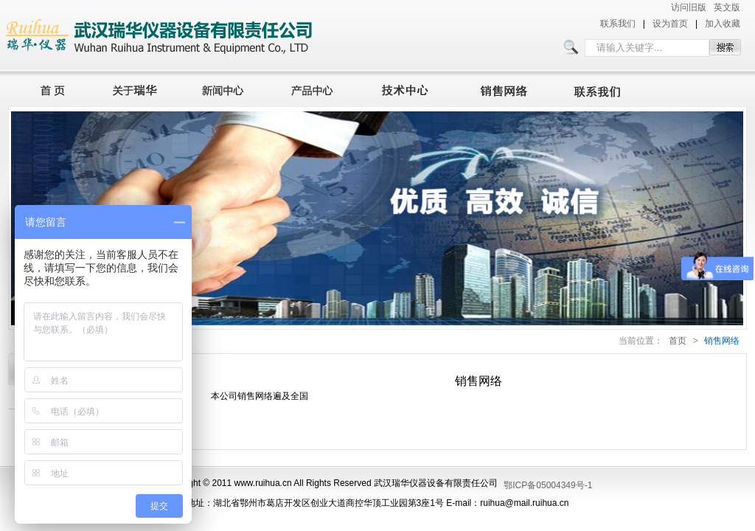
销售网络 (506, 88)
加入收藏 (722, 23)
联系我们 (618, 23)
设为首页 (670, 23)
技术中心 (411, 88)
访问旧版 (688, 7)
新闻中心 (225, 88)
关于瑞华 (135, 88)
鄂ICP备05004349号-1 (548, 485)
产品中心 (316, 88)
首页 (48, 88)
